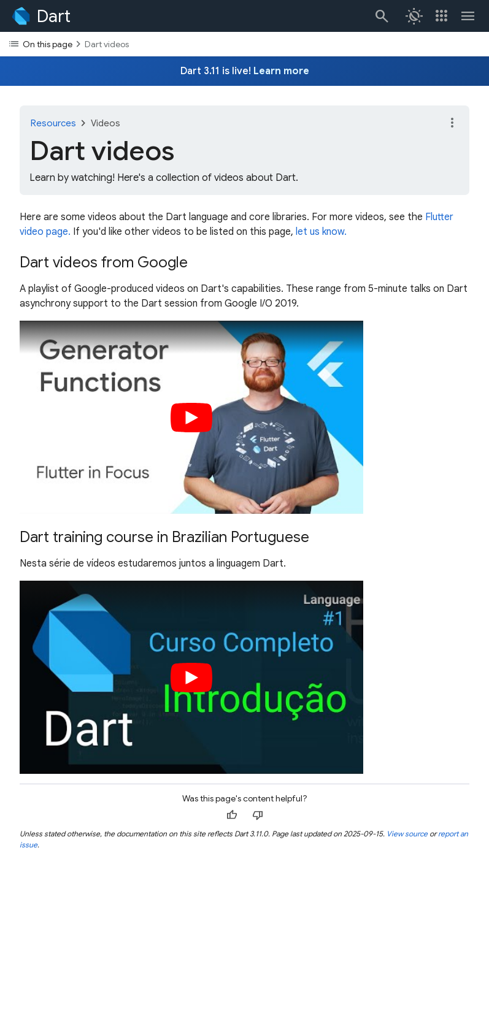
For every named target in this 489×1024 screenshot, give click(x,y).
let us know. (321, 232)
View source (407, 833)
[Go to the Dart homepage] (40, 16)
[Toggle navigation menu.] (468, 16)
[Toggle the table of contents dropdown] (244, 43)
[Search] (381, 16)
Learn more (281, 71)
